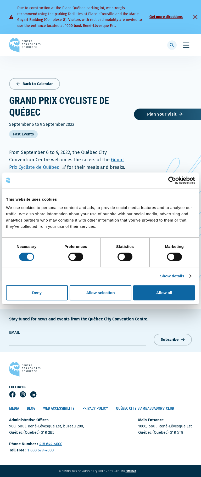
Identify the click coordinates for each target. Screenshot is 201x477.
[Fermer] (195, 17)
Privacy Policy (95, 408)
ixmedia (134, 471)
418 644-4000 (50, 444)
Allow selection (100, 292)
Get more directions (166, 17)
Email (14, 332)
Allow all (164, 292)
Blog (31, 408)
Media (14, 408)
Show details (172, 276)
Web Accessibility (59, 408)
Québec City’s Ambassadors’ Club (145, 408)
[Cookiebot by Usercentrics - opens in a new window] (172, 180)
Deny (37, 292)
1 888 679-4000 (40, 450)
